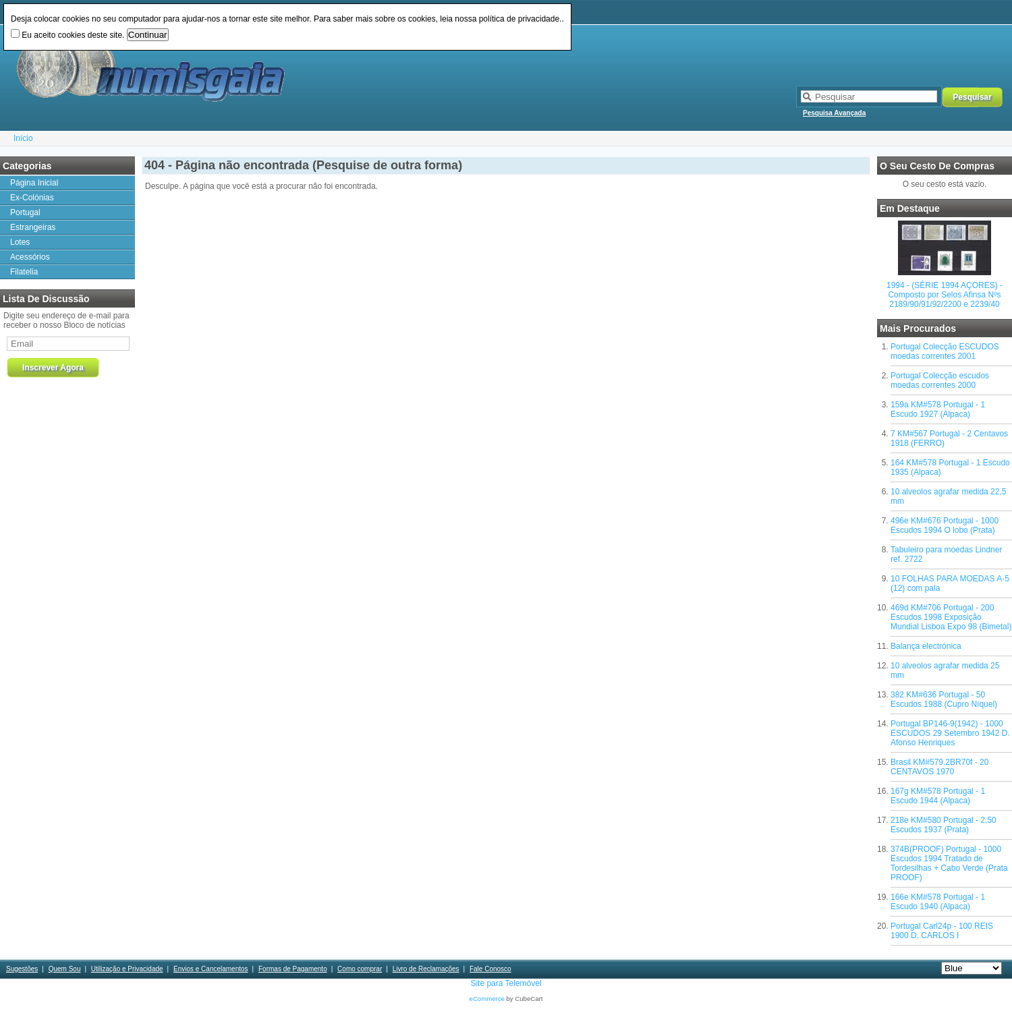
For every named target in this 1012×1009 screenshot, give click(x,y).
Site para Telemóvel (505, 983)
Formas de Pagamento (292, 969)
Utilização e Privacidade (127, 969)
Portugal (25, 212)
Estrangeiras (32, 227)
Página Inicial (34, 183)
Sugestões (22, 969)
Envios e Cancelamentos (210, 969)
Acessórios (30, 257)
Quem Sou (65, 969)
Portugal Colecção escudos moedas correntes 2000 (940, 380)
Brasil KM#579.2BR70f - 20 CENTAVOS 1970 (939, 766)
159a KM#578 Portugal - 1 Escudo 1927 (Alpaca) (938, 409)
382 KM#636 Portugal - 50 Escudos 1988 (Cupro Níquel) (944, 699)
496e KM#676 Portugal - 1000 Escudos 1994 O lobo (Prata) (945, 525)
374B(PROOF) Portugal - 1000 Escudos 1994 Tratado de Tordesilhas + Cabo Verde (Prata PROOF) (949, 863)
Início (23, 138)
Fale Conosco (490, 969)
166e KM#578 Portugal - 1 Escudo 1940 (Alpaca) (938, 901)
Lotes (20, 242)
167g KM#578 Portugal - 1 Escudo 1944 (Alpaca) (938, 795)
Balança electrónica (926, 646)
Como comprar (359, 969)
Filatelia (24, 272)
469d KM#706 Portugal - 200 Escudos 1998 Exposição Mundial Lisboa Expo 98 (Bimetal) (951, 617)
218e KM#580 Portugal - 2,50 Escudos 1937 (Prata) (943, 824)
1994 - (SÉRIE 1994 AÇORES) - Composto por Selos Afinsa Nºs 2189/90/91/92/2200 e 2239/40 (945, 295)
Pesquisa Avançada (834, 113)
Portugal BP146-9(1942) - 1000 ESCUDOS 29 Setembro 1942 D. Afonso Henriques (950, 733)
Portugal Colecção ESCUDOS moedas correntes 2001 (945, 351)
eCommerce (487, 998)
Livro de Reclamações (426, 969)
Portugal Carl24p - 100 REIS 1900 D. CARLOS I (942, 930)
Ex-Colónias (32, 197)
